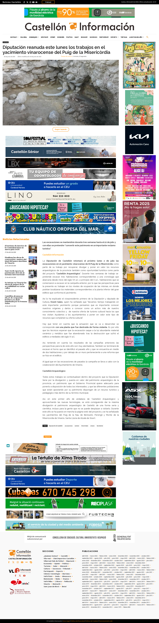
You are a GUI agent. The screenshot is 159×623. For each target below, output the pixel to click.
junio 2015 (85, 598)
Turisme (6, 42)
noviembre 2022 (134, 567)
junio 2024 (85, 563)
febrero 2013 (150, 604)
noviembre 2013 (134, 602)
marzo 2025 (141, 558)
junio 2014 (137, 600)
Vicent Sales (84, 426)
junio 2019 (115, 581)
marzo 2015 (111, 598)
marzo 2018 (111, 586)
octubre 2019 (145, 579)
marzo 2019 (141, 581)
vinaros (92, 426)
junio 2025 (115, 558)
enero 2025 (85, 560)
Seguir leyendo (61, 129)
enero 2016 (85, 595)
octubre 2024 (118, 560)
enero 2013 (85, 607)
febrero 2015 (120, 598)
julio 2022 (107, 570)
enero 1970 (117, 607)
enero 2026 (112, 556)
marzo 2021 (111, 574)
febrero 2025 (150, 558)
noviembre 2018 (107, 584)
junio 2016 (115, 593)
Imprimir (48, 437)
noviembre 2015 (107, 595)
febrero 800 (126, 607)
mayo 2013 (123, 604)
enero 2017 (112, 591)
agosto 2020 (120, 577)
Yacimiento (100, 426)
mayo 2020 (145, 577)
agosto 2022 (98, 570)
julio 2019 (107, 581)
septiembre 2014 (109, 600)
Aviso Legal (66, 621)
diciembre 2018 (96, 584)
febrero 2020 (103, 579)
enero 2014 (112, 602)
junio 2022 (115, 570)
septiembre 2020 (109, 577)
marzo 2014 (93, 602)
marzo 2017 (93, 591)
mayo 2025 (123, 558)
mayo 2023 (145, 565)
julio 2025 (107, 558)
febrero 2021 (120, 574)
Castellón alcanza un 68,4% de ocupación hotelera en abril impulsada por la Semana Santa (16, 300)
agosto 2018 (140, 584)
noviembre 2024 (107, 560)
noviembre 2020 (87, 577)
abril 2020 (85, 579)
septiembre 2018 (129, 584)
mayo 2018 (94, 586)
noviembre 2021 (107, 572)
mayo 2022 (123, 570)
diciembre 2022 (123, 567)
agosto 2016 (98, 593)
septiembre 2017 (109, 588)
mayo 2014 (145, 600)
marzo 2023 (93, 567)
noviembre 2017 (87, 588)
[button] (147, 37)
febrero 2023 (103, 567)
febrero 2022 (150, 570)
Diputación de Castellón (55, 426)
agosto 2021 (140, 572)
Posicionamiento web (105, 621)
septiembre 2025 (87, 558)
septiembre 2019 (87, 581)
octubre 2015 (118, 595)
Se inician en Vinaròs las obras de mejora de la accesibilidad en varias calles (15, 285)
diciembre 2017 (140, 586)
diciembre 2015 (96, 595)
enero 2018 (129, 586)
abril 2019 (132, 581)
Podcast (48, 2)
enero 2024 (129, 563)
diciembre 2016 (123, 591)
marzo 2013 (141, 604)
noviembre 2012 (107, 607)
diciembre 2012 (96, 607)
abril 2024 (102, 563)
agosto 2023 (120, 565)
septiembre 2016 (87, 593)
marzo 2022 (141, 570)
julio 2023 (129, 565)
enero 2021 (129, 574)
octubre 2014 (98, 600)
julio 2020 (129, 577)
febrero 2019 (150, 581)
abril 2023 (85, 567)
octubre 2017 (98, 588)
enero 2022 (85, 572)
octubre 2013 (145, 602)
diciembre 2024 (96, 560)
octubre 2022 (145, 567)
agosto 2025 (98, 558)
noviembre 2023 (87, 565)
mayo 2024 (94, 563)
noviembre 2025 (134, 556)
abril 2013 (132, 604)
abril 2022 (132, 570)
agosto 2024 (140, 560)
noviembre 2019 (134, 579)
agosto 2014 (120, 600)
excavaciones (68, 426)
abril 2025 (132, 558)
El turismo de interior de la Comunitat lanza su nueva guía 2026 (16, 248)
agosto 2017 (120, 588)
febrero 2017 (103, 591)
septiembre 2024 (129, 560)
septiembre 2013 (87, 604)
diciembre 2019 (123, 579)
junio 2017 (137, 588)
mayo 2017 (145, 588)
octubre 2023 (98, 565)
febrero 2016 (150, 593)
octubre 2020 (98, 577)
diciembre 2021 (96, 572)
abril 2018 (102, 586)
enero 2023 (112, 567)
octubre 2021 (118, 572)
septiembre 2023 (109, 565)
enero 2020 (112, 579)
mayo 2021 (94, 574)
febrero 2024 (120, 563)
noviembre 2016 (134, 591)
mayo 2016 (123, 593)
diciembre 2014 (140, 598)
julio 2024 (149, 560)
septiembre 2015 (129, 595)
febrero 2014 (103, 602)
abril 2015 (102, 598)
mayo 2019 (123, 581)
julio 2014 (129, 600)
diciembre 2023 (140, 563)
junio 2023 (137, 565)
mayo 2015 (94, 598)
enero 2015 (129, 598)
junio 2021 (85, 574)
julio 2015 (149, 595)
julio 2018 (149, 584)
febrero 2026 (103, 556)
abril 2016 (132, 593)
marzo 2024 (111, 563)
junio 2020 (137, 577)
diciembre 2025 (123, 556)
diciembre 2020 (140, 574)
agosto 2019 (98, 581)
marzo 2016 (141, 593)
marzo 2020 (93, 579)
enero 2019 (85, 584)
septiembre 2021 (129, 572)
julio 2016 (107, 593)
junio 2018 (85, 586)
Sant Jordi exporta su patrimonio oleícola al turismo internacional (14, 273)
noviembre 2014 (87, 600)
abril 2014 (85, 602)
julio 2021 (149, 572)
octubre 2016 (145, 591)
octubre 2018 (118, 584)
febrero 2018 (120, 586)
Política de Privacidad (78, 621)
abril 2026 (85, 556)
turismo (77, 426)
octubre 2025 (145, 556)
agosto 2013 (98, 604)
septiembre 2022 (87, 570)
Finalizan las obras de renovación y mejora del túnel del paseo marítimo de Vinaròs (16, 260)
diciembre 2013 (123, 602)
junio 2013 (115, 604)
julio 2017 (129, 588)
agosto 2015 (140, 595)
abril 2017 (85, 591)
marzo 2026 (93, 556)
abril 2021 (102, 574)
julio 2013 (107, 604)
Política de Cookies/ (92, 621)
